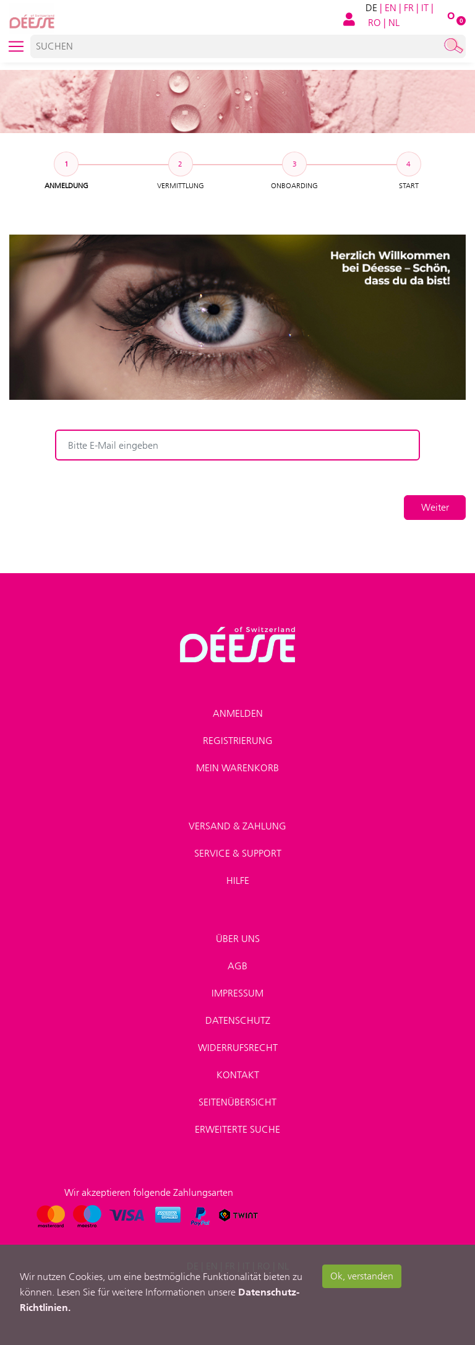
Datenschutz (237, 1020)
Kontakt (237, 1075)
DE (371, 8)
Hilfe (237, 880)
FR (409, 8)
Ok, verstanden (361, 1276)
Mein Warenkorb (237, 768)
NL (394, 22)
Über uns (238, 939)
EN (390, 8)
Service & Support (237, 853)
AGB (237, 966)
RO (374, 22)
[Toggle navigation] (16, 46)
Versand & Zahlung (237, 826)
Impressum (237, 993)
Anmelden (238, 713)
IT (425, 8)
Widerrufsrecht (238, 1047)
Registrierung (238, 740)
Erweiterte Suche (237, 1129)
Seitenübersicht (237, 1102)
